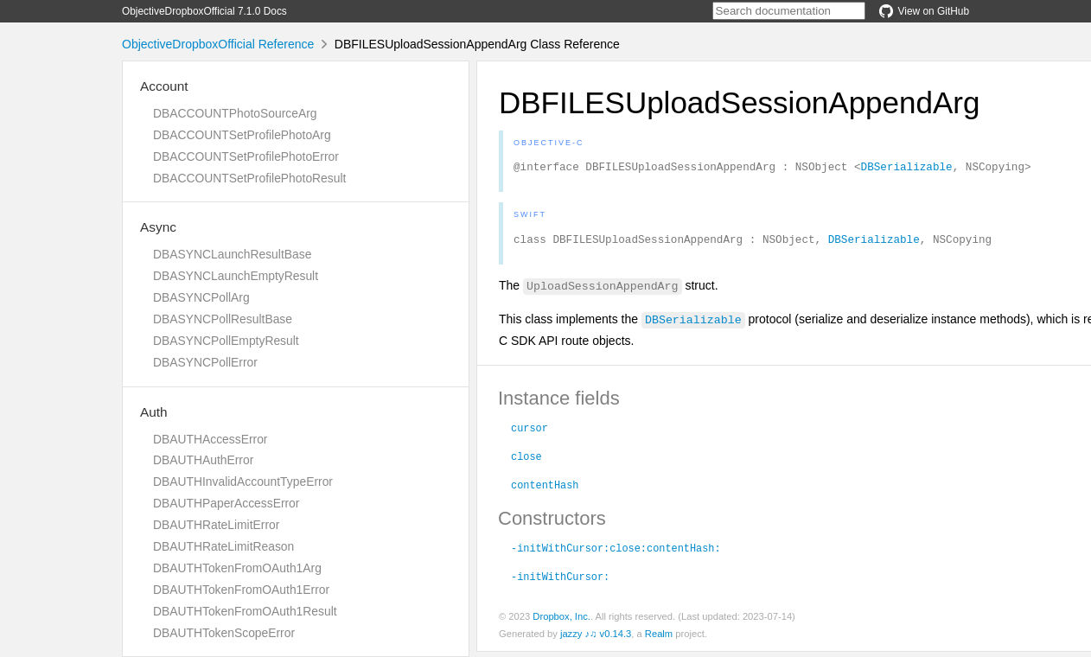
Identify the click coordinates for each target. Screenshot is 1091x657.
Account (164, 86)
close (526, 461)
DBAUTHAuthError (203, 460)
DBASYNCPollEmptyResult (226, 341)
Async (158, 227)
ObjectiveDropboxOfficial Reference (218, 44)
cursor (529, 432)
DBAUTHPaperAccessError (226, 503)
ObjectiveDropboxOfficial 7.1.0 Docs (204, 11)
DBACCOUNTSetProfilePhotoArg (242, 135)
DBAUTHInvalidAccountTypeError (243, 481)
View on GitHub (924, 11)
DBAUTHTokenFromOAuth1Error (241, 589)
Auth (154, 412)
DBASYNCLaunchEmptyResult (235, 276)
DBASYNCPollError (205, 362)
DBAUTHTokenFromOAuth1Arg (237, 568)
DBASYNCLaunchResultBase (232, 254)
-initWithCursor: (560, 581)
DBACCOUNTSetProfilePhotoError (246, 156)
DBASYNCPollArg (201, 297)
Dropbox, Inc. (561, 621)
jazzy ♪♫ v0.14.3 (595, 639)
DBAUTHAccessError (210, 439)
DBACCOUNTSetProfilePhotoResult (249, 178)
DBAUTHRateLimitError (216, 525)
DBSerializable (907, 168)
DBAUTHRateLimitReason (223, 546)
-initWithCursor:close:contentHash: (616, 552)
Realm (659, 639)
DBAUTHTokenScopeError (224, 633)
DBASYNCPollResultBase (222, 319)
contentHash (544, 489)
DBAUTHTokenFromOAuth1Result (245, 611)
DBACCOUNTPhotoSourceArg (234, 113)
